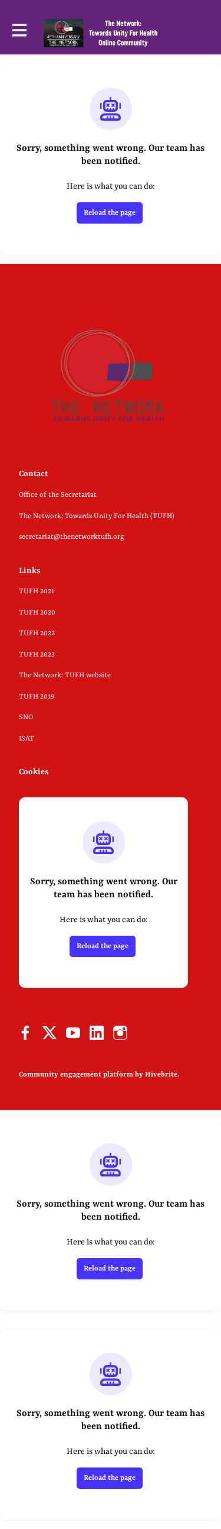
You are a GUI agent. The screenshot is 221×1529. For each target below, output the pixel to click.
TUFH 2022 (37, 633)
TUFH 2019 (36, 697)
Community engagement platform (76, 1075)
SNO (26, 717)
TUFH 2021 (36, 591)
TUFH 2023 (37, 655)
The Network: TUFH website (65, 675)
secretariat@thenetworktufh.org (71, 537)
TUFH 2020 (37, 613)
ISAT (26, 739)
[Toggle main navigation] (18, 33)
